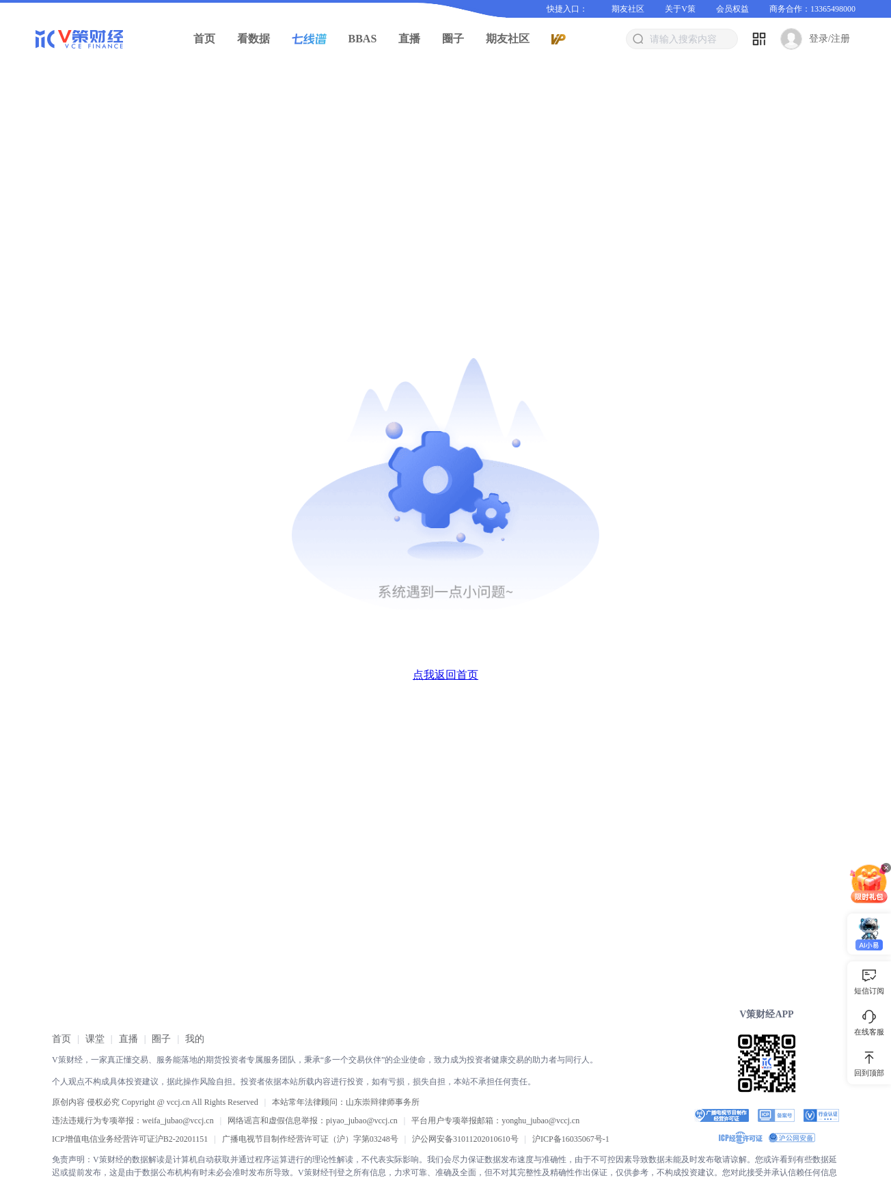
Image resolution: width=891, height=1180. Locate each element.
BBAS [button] (362, 38)
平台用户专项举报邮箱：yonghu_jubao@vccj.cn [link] (495, 1120)
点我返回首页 (445, 675)
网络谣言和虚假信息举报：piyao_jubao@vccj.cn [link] (313, 1120)
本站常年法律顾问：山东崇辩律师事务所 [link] (346, 1102)
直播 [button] (409, 38)
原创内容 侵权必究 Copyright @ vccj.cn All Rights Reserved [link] (155, 1102)
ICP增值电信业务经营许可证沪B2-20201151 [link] (130, 1139)
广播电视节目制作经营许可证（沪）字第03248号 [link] (310, 1139)
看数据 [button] (253, 38)
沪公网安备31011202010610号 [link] (465, 1139)
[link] (61, 1039)
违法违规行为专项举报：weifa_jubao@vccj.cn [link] (133, 1120)
